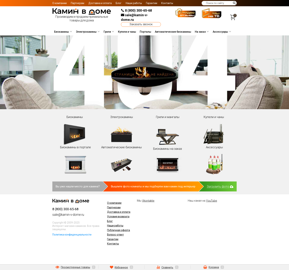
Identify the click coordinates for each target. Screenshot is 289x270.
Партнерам (77, 3)
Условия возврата (118, 216)
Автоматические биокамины (173, 31)
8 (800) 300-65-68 (136, 10)
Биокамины (61, 31)
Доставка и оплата (100, 3)
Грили (107, 31)
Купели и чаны (127, 31)
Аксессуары (220, 31)
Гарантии (151, 3)
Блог (118, 3)
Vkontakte (148, 200)
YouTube (211, 200)
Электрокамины (86, 31)
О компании (59, 3)
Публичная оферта (118, 230)
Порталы (145, 31)
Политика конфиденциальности (71, 234)
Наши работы (134, 3)
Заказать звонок (141, 24)
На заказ (200, 31)
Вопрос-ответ (115, 234)
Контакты (167, 3)
